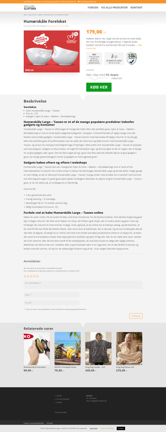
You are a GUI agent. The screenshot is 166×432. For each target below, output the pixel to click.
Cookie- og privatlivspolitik (34, 423)
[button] (76, 34)
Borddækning (48, 15)
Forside (93, 8)
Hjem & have (32, 15)
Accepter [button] (121, 428)
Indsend (136, 315)
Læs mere (94, 428)
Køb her (99, 87)
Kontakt (136, 8)
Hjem (25, 15)
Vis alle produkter (114, 8)
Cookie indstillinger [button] (107, 428)
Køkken (40, 15)
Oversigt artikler (61, 412)
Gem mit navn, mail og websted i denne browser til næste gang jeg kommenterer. (56, 309)
